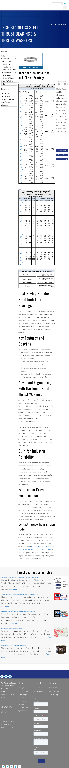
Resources (53, 679)
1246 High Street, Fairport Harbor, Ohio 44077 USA (8, 721)
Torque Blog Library (8, 99)
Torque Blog (53, 691)
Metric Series (6, 73)
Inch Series (6, 64)
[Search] (62, 4)
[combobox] (56, 4)
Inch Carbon (7, 67)
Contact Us (38, 679)
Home (20, 679)
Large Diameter (7, 75)
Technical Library (7, 96)
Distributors (38, 688)
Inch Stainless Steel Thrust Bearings (15, 70)
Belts (3, 84)
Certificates (5, 102)
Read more (13, 586)
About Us (4, 105)
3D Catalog (5, 93)
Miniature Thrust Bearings (11, 78)
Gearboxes (5, 59)
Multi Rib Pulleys (7, 81)
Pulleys (3, 56)
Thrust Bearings (7, 61)
